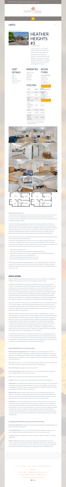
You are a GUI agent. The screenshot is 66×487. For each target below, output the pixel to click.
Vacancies (23, 466)
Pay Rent (34, 466)
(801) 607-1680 (22, 472)
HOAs (28, 466)
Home (16, 466)
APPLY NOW (46, 86)
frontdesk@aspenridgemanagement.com (28, 2)
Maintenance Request (44, 466)
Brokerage (33, 469)
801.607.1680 (12, 2)
